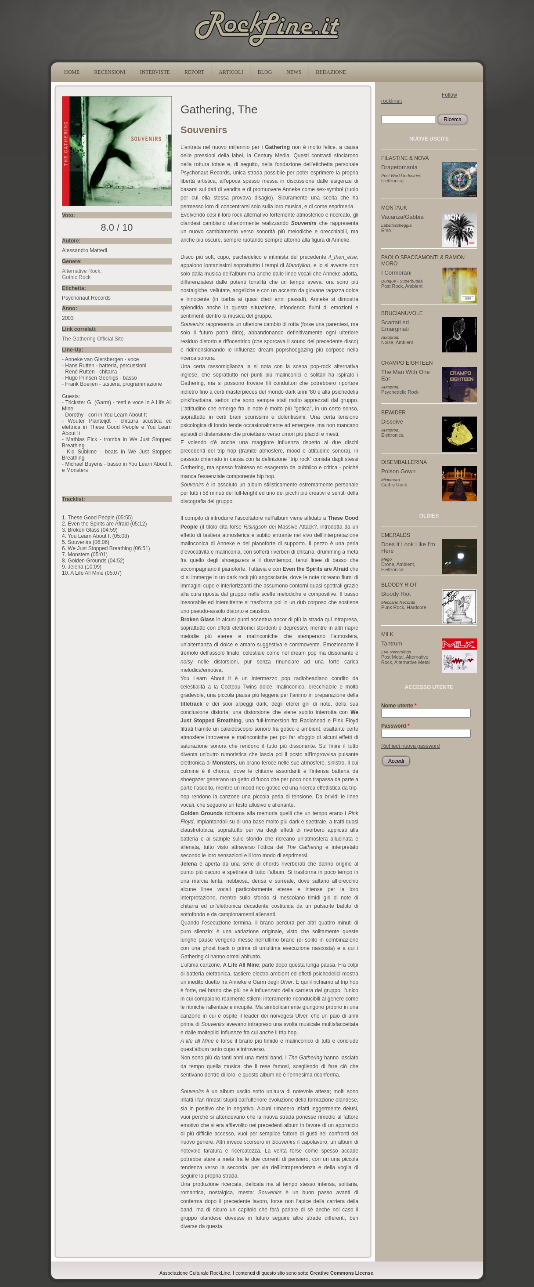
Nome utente (399, 706)
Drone (387, 564)
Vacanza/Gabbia (402, 217)
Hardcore (416, 607)
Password (395, 726)
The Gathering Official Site (93, 339)
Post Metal (392, 657)
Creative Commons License (341, 1273)
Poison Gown (398, 471)
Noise (387, 342)
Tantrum (391, 643)
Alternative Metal (411, 662)
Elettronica (392, 180)
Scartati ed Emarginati (395, 325)
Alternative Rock (81, 271)
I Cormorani (396, 272)
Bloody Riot (396, 594)
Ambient (414, 286)
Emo (386, 230)
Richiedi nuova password (410, 746)
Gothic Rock (76, 277)
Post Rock (392, 286)
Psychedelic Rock (400, 392)
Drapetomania (399, 167)
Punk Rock (392, 607)
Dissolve (392, 421)
